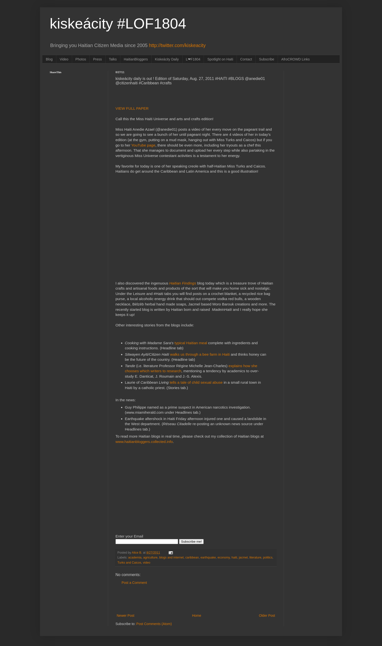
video (146, 562)
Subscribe (266, 59)
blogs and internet (171, 557)
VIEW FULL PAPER (132, 108)
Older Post (267, 615)
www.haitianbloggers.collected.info (144, 442)
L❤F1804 (193, 59)
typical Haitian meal (190, 343)
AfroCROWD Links (295, 59)
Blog (49, 59)
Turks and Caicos (129, 562)
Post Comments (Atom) (154, 624)
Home (196, 615)
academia (135, 557)
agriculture (150, 557)
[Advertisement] (195, 599)
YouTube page (143, 145)
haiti (234, 557)
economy (224, 557)
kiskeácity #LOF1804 (118, 23)
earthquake (208, 557)
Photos (81, 59)
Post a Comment (134, 583)
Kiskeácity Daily (167, 59)
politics (268, 557)
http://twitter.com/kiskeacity (177, 45)
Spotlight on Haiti (220, 59)
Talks (113, 59)
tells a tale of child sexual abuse (196, 382)
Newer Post (125, 615)
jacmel (243, 557)
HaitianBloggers (136, 59)
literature (255, 557)
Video (64, 59)
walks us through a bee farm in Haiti (200, 354)
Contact (246, 59)
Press (97, 59)
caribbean (192, 557)
